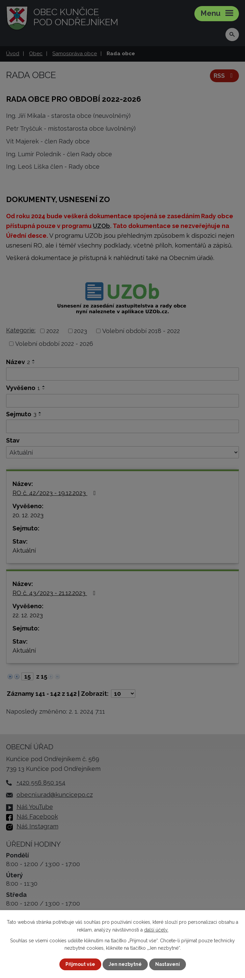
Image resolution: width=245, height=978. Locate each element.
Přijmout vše (80, 964)
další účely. (156, 929)
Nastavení (167, 964)
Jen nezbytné (125, 964)
